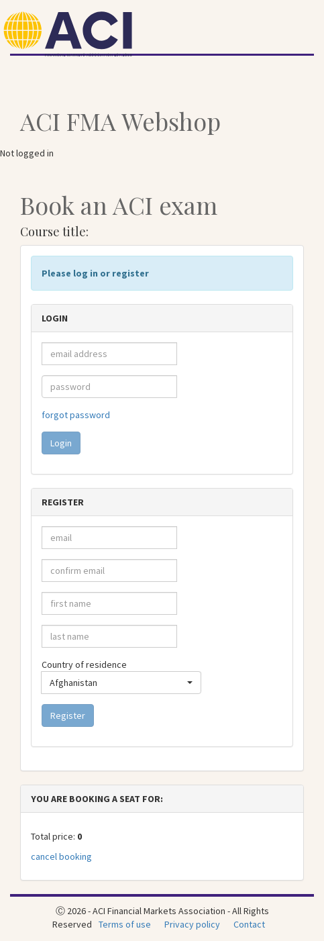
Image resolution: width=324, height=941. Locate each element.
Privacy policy (192, 924)
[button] (121, 682)
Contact (249, 924)
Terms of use (125, 924)
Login (61, 443)
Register (67, 715)
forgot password (76, 415)
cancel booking (61, 856)
